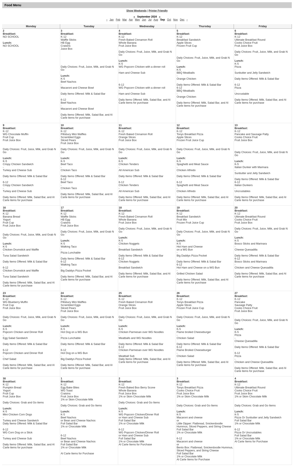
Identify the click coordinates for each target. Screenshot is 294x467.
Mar (124, 19)
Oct (169, 19)
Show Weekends (136, 10)
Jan (112, 19)
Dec (182, 19)
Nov (175, 19)
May (137, 19)
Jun (144, 19)
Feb (118, 19)
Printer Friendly (158, 10)
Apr (131, 19)
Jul (149, 19)
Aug (155, 19)
